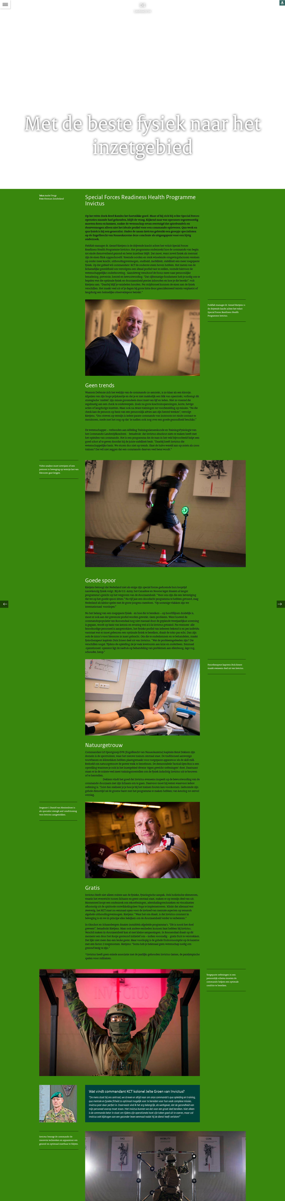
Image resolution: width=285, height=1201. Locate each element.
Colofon (136, 1176)
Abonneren (137, 1182)
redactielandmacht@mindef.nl (57, 1190)
